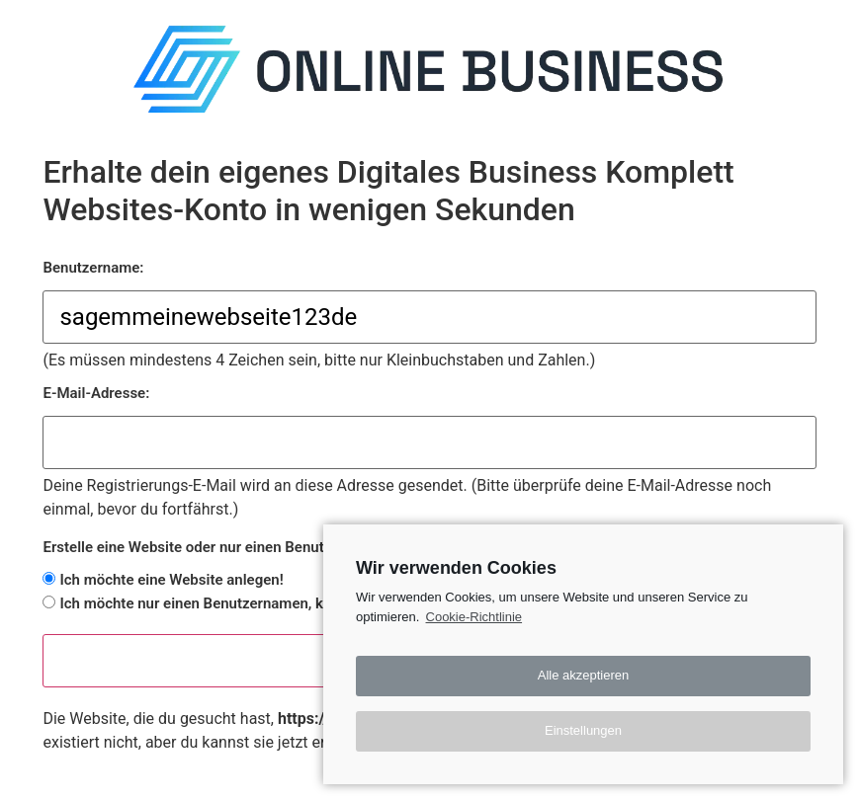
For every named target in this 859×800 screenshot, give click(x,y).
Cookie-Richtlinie (474, 616)
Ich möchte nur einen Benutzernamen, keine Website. (235, 603)
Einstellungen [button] (583, 730)
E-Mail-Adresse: (96, 393)
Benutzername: (93, 268)
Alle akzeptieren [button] (584, 675)
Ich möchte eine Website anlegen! (171, 580)
